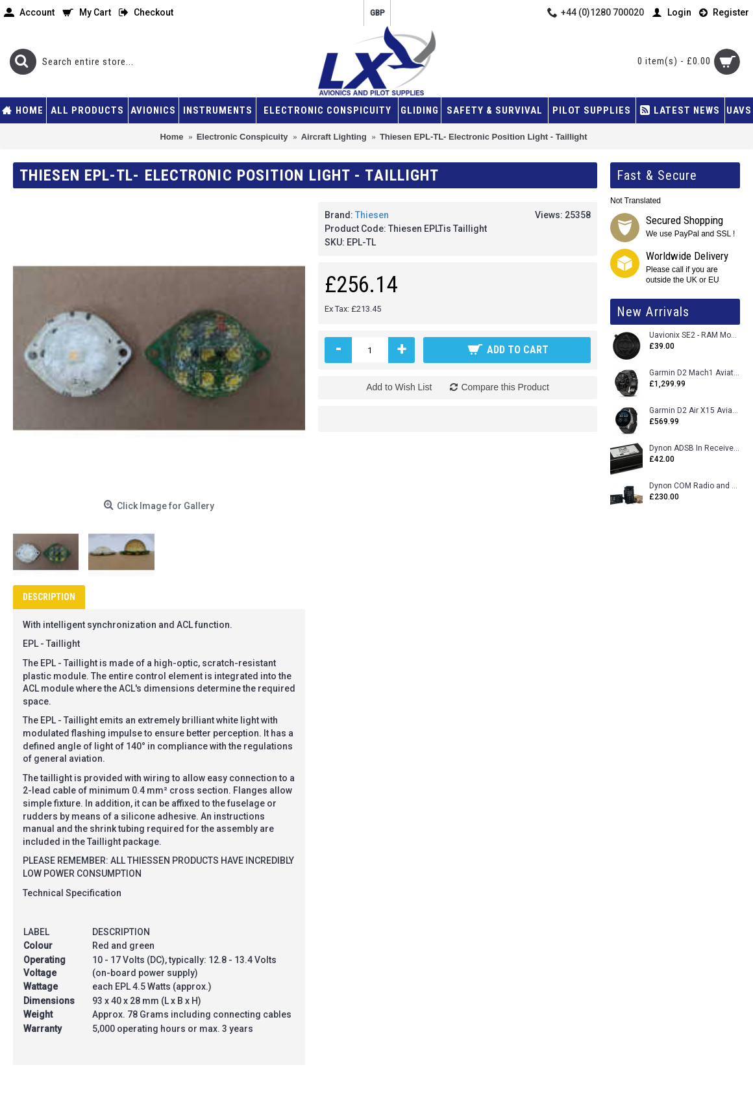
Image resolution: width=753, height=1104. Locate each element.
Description (49, 597)
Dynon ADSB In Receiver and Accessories (694, 448)
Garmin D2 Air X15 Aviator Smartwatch (694, 411)
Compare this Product (505, 387)
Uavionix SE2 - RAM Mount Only (694, 335)
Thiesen (372, 215)
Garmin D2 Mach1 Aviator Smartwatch (694, 373)
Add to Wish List (399, 387)
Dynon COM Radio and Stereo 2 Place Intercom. (694, 486)
